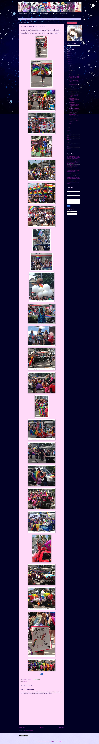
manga (68, 139)
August (70, 72)
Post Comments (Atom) (28, 730)
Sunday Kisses (71, 102)
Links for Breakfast (72, 89)
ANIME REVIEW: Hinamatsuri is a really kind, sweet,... (73, 115)
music (68, 142)
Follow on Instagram (72, 22)
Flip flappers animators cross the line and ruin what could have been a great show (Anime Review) (73, 157)
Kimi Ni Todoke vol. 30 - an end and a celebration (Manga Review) (73, 174)
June (70, 123)
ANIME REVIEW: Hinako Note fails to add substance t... (74, 109)
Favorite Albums (63, 19)
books (68, 135)
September (71, 70)
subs (68, 146)
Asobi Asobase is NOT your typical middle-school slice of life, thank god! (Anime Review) (73, 162)
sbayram (52, 741)
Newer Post (22, 727)
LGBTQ (25, 681)
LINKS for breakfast (73, 112)
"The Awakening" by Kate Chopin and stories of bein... (74, 105)
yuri (67, 150)
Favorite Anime (54, 19)
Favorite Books (36, 19)
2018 (69, 63)
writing (68, 148)
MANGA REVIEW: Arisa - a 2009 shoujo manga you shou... (74, 120)
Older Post (61, 727)
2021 (69, 57)
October (71, 68)
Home (21, 19)
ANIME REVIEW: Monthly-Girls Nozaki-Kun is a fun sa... (74, 86)
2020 (69, 59)
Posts (69, 211)
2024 (69, 51)
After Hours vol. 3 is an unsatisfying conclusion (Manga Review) (73, 182)
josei (68, 137)
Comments (70, 213)
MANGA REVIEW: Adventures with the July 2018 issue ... (74, 99)
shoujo (68, 144)
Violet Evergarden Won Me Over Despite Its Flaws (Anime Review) (73, 178)
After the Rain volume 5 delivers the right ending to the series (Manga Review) (73, 166)
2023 (69, 53)
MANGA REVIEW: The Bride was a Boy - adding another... (74, 81)
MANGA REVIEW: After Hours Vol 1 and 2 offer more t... (74, 77)
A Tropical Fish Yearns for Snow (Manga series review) (73, 171)
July (70, 74)
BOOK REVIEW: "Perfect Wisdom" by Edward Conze (74, 95)
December (71, 64)
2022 (69, 55)
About (70, 19)
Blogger (60, 741)
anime (68, 133)
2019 (69, 61)
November (71, 66)
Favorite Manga (45, 19)
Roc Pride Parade (36, 29)
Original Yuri (28, 19)
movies (68, 141)
